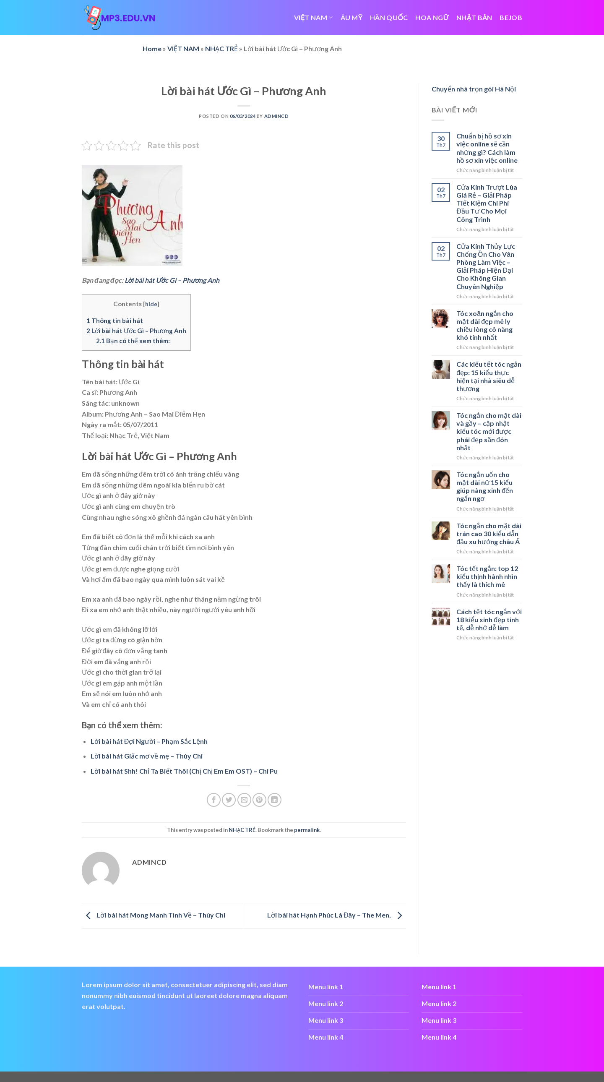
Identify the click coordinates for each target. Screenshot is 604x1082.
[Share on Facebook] (214, 800)
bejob (511, 17)
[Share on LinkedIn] (274, 800)
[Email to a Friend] (244, 800)
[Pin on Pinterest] (259, 800)
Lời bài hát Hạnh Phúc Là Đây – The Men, (336, 915)
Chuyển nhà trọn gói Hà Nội (474, 89)
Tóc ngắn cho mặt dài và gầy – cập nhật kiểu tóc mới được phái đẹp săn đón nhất (488, 431)
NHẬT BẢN (474, 17)
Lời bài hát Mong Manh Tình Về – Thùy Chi (153, 915)
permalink (307, 829)
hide (151, 304)
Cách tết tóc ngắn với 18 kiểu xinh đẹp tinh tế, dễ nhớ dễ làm (489, 619)
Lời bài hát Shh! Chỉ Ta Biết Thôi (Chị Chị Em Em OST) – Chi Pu (184, 771)
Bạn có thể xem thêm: (133, 340)
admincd (276, 116)
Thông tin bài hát (114, 320)
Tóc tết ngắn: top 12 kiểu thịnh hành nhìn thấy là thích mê (487, 576)
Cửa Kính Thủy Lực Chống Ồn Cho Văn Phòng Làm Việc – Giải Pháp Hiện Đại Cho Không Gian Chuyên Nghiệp (485, 266)
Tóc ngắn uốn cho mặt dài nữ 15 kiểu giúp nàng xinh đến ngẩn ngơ (484, 486)
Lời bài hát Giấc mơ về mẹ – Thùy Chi (147, 756)
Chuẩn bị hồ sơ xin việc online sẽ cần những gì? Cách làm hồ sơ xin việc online (487, 148)
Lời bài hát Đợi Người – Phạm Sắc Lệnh (149, 741)
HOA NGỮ (432, 17)
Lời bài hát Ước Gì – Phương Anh (172, 280)
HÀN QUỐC (389, 17)
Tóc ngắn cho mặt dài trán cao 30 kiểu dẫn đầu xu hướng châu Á (488, 533)
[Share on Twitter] (229, 800)
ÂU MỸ (352, 17)
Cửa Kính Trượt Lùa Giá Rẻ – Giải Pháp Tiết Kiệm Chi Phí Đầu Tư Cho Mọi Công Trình (486, 203)
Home (152, 48)
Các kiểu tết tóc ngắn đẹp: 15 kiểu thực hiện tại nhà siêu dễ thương (488, 376)
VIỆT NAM (313, 17)
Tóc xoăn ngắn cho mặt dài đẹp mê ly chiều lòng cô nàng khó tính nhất (484, 325)
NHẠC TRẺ (221, 48)
